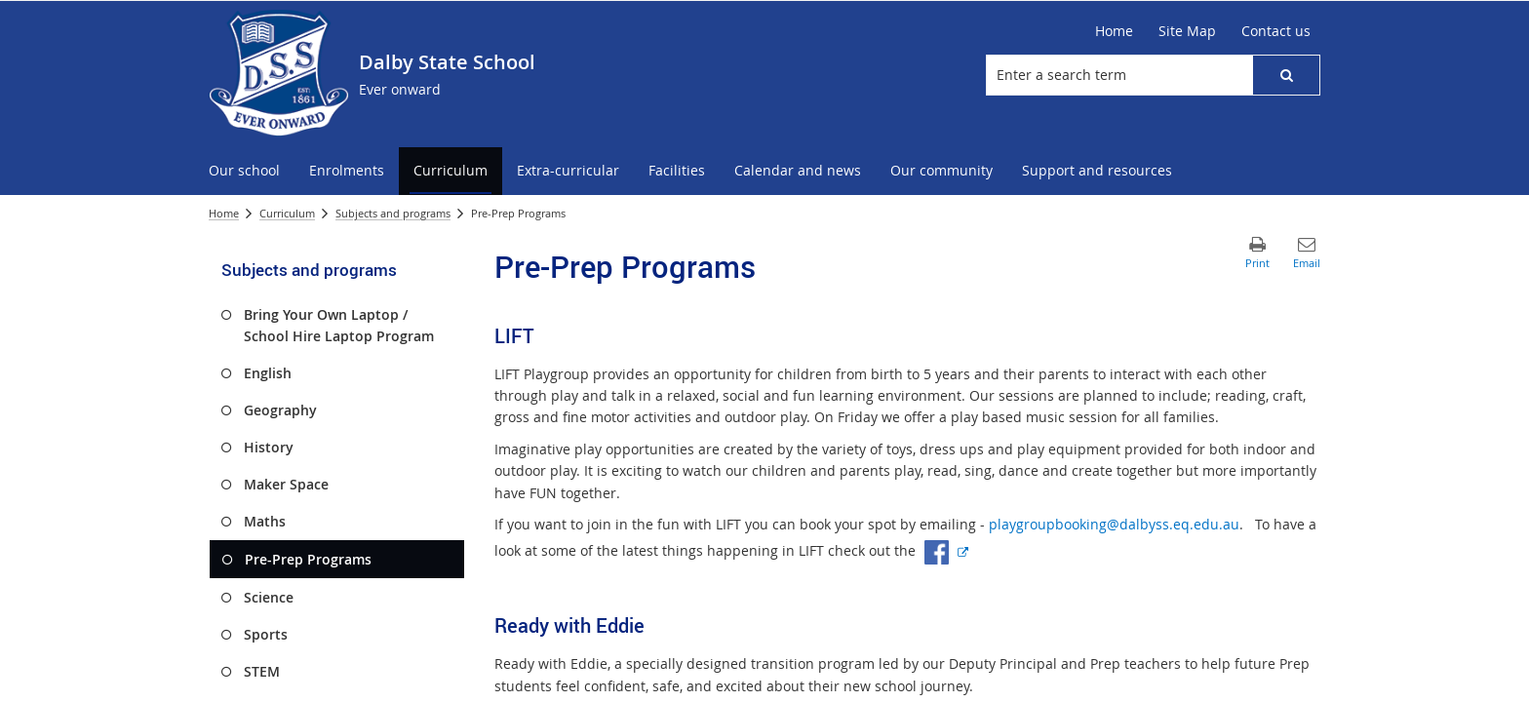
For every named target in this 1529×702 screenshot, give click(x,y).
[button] (1286, 75)
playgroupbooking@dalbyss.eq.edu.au (1114, 524)
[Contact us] (1276, 31)
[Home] (1114, 31)
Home (224, 213)
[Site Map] (1187, 31)
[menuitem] (244, 171)
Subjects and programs (393, 213)
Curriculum (287, 213)
